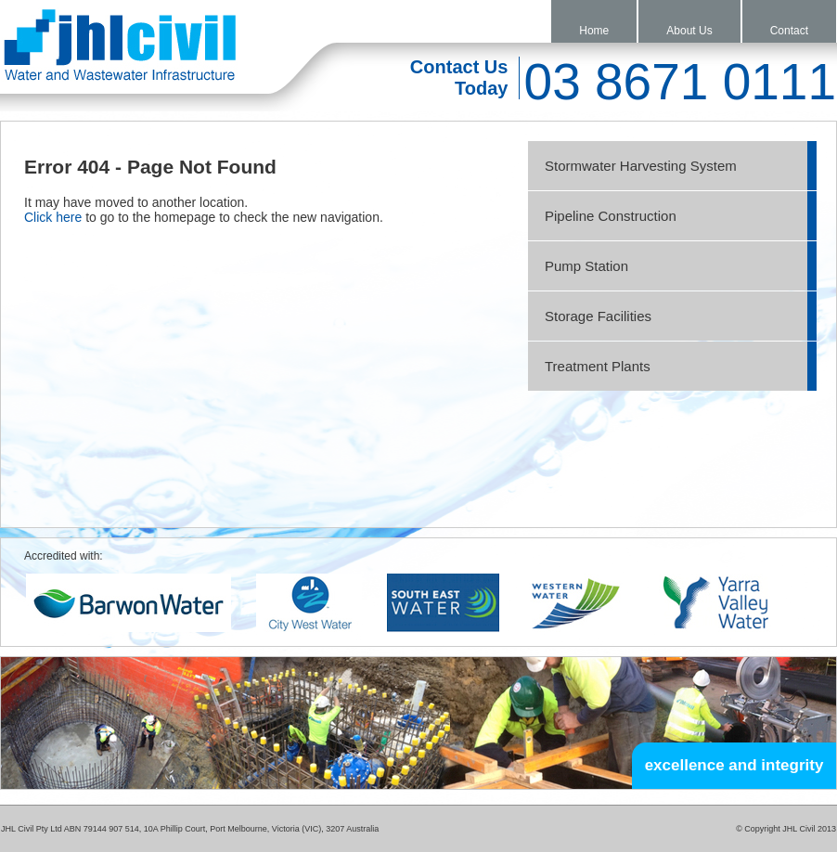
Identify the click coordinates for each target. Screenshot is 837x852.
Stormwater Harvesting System (641, 166)
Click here (53, 217)
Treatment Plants (597, 366)
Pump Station (586, 266)
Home (594, 30)
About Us (689, 30)
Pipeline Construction (610, 216)
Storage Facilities (598, 316)
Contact (789, 30)
